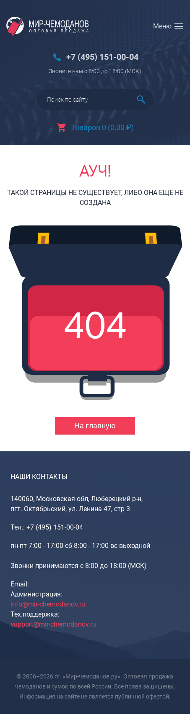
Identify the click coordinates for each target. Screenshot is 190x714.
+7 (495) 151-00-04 (102, 57)
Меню (162, 26)
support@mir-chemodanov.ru (53, 624)
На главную (95, 425)
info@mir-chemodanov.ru (47, 604)
